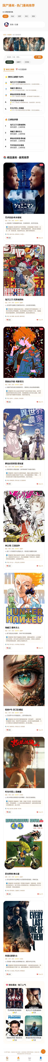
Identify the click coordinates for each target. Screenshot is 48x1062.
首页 (4, 35)
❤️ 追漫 (9, 237)
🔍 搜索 (38, 57)
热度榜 (9, 35)
